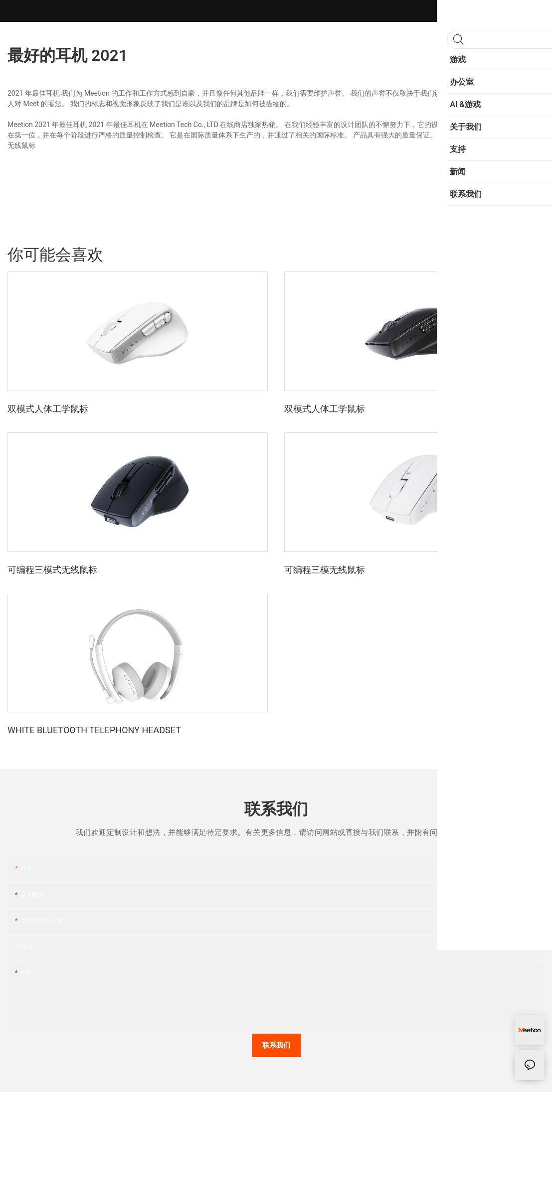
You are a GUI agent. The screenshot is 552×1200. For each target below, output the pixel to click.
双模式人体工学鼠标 (47, 408)
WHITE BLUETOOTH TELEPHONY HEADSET (94, 730)
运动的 (480, 255)
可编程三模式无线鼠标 (52, 569)
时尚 (508, 255)
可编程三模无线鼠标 (324, 569)
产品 (533, 255)
